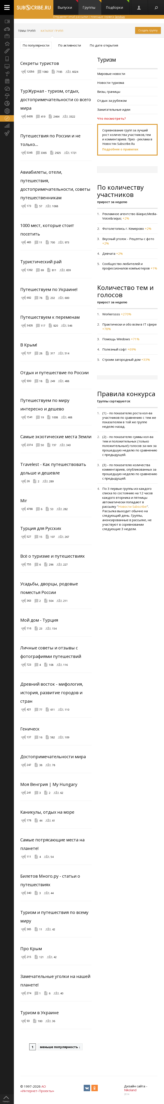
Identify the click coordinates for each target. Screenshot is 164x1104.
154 (54, 628)
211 (65, 601)
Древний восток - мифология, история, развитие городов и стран (51, 692)
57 (40, 206)
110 (67, 709)
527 (29, 536)
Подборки (117, 5)
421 (29, 709)
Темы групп (27, 31)
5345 (30, 152)
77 (40, 709)
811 (54, 270)
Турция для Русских (40, 528)
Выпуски (68, 5)
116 (29, 628)
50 (42, 445)
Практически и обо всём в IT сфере (129, 324)
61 (53, 820)
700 (52, 242)
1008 (55, 417)
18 (40, 381)
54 (52, 857)
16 (40, 737)
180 (40, 1021)
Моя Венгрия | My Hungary (48, 784)
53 (51, 509)
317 (52, 353)
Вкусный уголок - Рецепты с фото (128, 239)
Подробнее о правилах (120, 149)
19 (42, 417)
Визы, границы (108, 91)
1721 (74, 153)
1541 (30, 417)
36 (53, 1021)
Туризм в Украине (39, 1012)
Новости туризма (110, 82)
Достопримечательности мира (53, 756)
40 (61, 993)
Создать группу (148, 30)
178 (29, 820)
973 (67, 242)
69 (42, 270)
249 (52, 381)
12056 (30, 71)
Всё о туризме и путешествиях (52, 556)
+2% (126, 218)
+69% (131, 349)
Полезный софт (114, 349)
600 (67, 298)
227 (65, 564)
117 (43, 325)
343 (68, 445)
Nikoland (130, 1090)
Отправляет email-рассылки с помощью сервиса (89, 17)
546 (70, 325)
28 (40, 353)
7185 (59, 72)
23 (40, 628)
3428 (30, 325)
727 (29, 353)
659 (68, 270)
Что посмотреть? (111, 118)
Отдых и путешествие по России (54, 372)
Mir (23, 500)
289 (51, 481)
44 (40, 820)
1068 (55, 206)
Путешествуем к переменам (50, 317)
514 (67, 353)
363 (29, 600)
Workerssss (111, 314)
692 (29, 298)
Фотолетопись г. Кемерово (123, 228)
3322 (72, 116)
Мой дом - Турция (39, 620)
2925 (58, 153)
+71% (135, 339)
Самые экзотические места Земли (55, 436)
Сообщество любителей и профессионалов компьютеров (126, 266)
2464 (56, 116)
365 (29, 929)
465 (29, 242)
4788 (30, 509)
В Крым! (28, 345)
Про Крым (31, 948)
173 (29, 206)
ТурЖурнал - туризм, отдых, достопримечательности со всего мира (55, 99)
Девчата (108, 253)
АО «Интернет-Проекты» (37, 1088)
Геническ (30, 729)
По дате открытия (104, 45)
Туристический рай (41, 262)
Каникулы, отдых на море (47, 812)
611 (52, 709)
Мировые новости (111, 73)
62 (61, 793)
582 (52, 737)
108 (51, 665)
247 (29, 765)
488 (67, 381)
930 (29, 381)
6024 (75, 72)
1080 (45, 72)
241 (29, 792)
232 (52, 298)
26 (28, 481)
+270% (126, 314)
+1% (154, 268)
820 (55, 325)
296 (51, 564)
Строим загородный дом (121, 359)
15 (40, 537)
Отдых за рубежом (112, 100)
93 (28, 1021)
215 (29, 957)
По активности (69, 45)
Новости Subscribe (132, 506)
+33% (145, 359)
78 (40, 298)
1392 (30, 270)
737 (54, 445)
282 (65, 509)
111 (29, 856)
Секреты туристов (39, 63)
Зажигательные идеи (113, 109)
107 (52, 537)
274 (29, 993)
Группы (92, 5)
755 (29, 564)
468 (70, 417)
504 (51, 601)
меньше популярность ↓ (60, 1047)
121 (41, 957)
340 (29, 893)
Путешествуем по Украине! (49, 289)
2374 (30, 445)
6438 (30, 116)
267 (67, 537)
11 (40, 242)
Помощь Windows (116, 339)
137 (29, 737)
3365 (44, 153)
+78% (106, 329)
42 (53, 929)
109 (67, 737)
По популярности (36, 45)
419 (43, 116)
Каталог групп (52, 31)
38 (40, 765)
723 (29, 664)
